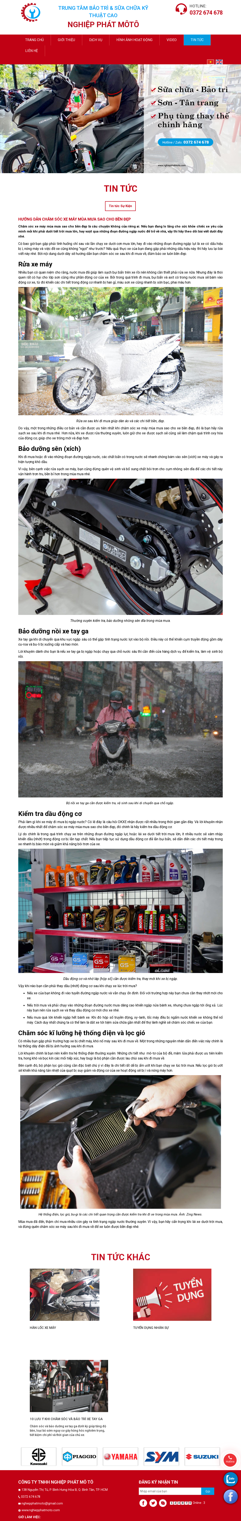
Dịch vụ (95, 40)
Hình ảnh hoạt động (134, 40)
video (172, 40)
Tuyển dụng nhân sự (151, 1512)
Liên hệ (31, 51)
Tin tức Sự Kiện (120, 206)
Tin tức (197, 40)
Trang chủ (34, 40)
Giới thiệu (66, 40)
